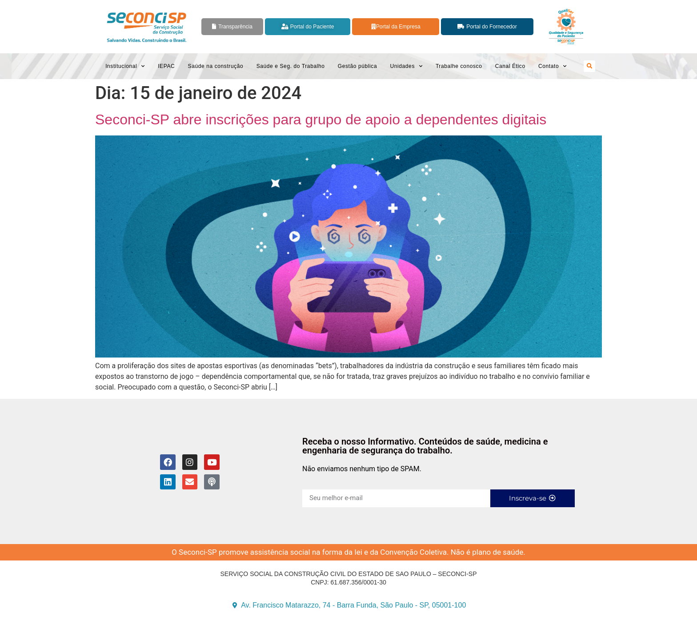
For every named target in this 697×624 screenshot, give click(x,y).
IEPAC (166, 66)
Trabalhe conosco (459, 66)
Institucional (125, 66)
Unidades (406, 66)
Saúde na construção (216, 66)
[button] (589, 66)
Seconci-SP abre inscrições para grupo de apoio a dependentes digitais (320, 119)
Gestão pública (357, 66)
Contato (552, 66)
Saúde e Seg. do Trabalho (290, 66)
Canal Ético (510, 66)
